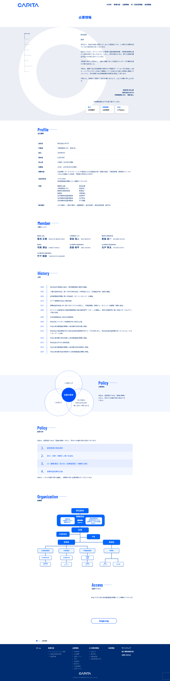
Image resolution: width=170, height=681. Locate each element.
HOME (109, 4)
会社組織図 (77, 666)
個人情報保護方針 (128, 651)
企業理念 (76, 661)
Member (27, 44)
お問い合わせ (126, 655)
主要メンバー (78, 656)
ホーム (38, 648)
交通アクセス (78, 668)
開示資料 (93, 654)
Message (27, 33)
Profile (27, 39)
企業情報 (125, 4)
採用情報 (148, 4)
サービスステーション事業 (57, 651)
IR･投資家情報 (94, 648)
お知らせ (93, 651)
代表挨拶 (76, 651)
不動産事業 (53, 656)
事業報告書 (94, 656)
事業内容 (117, 4)
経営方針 (76, 664)
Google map (104, 621)
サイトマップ (126, 648)
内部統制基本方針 (96, 659)
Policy (27, 60)
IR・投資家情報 (136, 4)
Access (27, 71)
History (27, 50)
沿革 (75, 659)
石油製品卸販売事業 (55, 654)
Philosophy (28, 55)
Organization (29, 66)
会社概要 (76, 654)
